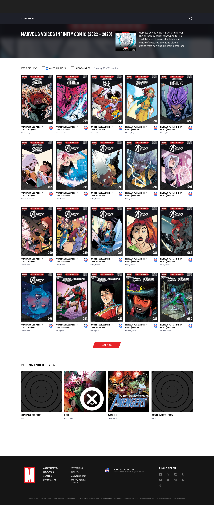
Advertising (77, 468)
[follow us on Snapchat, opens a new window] (168, 480)
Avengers (112, 443)
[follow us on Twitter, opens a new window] (168, 474)
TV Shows (115, 10)
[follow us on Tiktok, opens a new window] (160, 485)
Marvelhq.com (78, 476)
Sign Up (43, 4)
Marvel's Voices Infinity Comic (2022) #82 (101, 354)
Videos (137, 10)
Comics (76, 10)
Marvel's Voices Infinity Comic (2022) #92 (136, 222)
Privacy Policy (46, 498)
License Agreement (147, 498)
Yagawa (61, 359)
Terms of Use (33, 498)
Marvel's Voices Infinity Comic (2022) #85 (32, 354)
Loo (57, 359)
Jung (28, 161)
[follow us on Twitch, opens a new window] (183, 480)
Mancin (62, 227)
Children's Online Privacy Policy (126, 498)
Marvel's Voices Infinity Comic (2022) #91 (171, 222)
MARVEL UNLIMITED (57, 96)
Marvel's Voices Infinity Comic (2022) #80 (171, 354)
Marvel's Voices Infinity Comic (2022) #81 (136, 354)
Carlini (64, 161)
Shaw (168, 161)
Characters (89, 10)
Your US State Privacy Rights (64, 498)
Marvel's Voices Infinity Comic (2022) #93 (101, 222)
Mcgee (133, 161)
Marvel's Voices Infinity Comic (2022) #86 (171, 288)
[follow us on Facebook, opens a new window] (160, 474)
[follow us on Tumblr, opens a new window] (183, 474)
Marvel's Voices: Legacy (162, 443)
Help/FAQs (48, 472)
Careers (47, 476)
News (66, 10)
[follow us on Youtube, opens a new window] (160, 480)
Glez (98, 161)
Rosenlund (30, 227)
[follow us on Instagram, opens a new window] (175, 474)
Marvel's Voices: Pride (31, 443)
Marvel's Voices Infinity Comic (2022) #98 (101, 156)
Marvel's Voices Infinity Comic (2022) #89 (67, 288)
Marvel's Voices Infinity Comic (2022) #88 (101, 288)
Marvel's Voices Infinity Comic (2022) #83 (67, 354)
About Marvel (50, 468)
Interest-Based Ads (164, 498)
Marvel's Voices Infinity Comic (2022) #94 (67, 222)
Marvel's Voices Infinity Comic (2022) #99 (67, 156)
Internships (49, 480)
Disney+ (75, 472)
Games (127, 10)
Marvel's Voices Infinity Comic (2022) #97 (136, 156)
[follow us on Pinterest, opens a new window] (175, 480)
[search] (186, 3)
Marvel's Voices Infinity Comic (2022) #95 (32, 222)
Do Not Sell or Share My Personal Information (95, 498)
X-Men (67, 443)
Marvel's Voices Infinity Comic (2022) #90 (32, 288)
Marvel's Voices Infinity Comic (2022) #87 (136, 288)
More (147, 10)
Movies (103, 10)
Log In (34, 4)
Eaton (58, 227)
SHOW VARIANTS (83, 96)
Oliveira (23, 161)
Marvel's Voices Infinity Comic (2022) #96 (171, 156)
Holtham (128, 359)
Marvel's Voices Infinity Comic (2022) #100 (32, 156)
